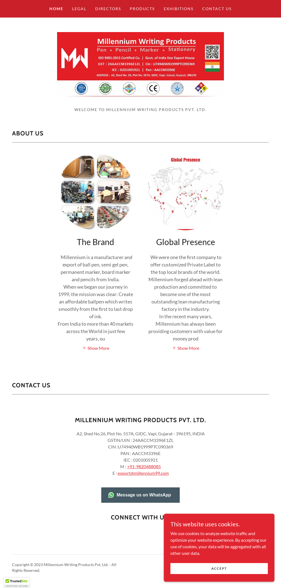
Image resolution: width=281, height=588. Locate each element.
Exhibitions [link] (178, 8)
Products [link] (142, 8)
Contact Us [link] (217, 8)
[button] (95, 353)
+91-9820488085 (144, 472)
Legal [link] (79, 8)
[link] (140, 66)
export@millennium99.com (143, 478)
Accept (219, 568)
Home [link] (56, 8)
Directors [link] (108, 8)
